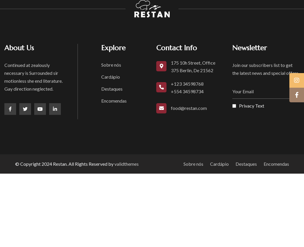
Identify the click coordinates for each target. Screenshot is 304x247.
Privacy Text (251, 105)
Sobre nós (111, 65)
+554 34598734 (187, 91)
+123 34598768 (187, 84)
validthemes (126, 164)
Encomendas (114, 100)
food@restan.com (189, 108)
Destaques (112, 88)
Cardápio (110, 77)
